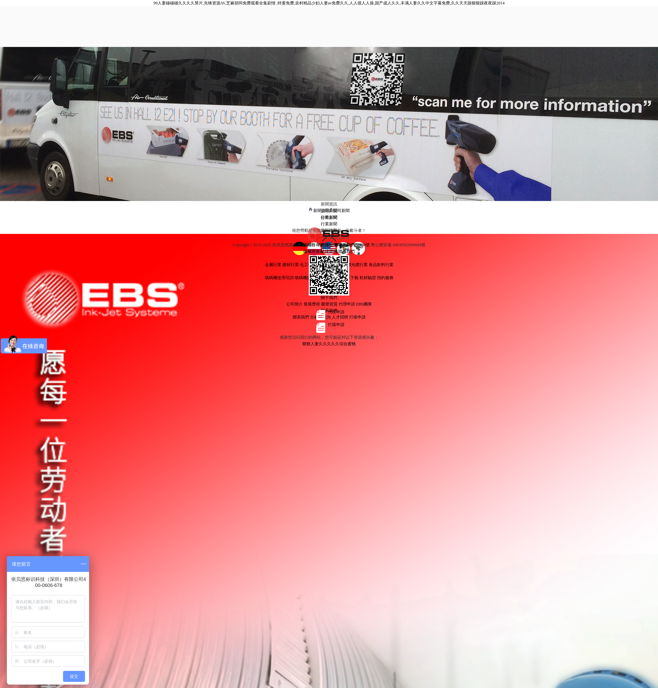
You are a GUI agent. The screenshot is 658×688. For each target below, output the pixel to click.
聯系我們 (301, 317)
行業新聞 (329, 224)
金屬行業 (273, 264)
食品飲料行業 (381, 264)
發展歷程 (312, 304)
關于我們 (329, 297)
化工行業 (308, 264)
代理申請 (347, 304)
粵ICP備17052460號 (353, 244)
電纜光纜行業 (355, 264)
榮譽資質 (329, 304)
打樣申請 (357, 317)
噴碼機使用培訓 (279, 277)
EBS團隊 (364, 304)
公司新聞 (341, 210)
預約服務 (385, 277)
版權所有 (311, 251)
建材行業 (290, 264)
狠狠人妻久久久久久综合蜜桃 (329, 343)
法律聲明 (329, 251)
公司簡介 (294, 304)
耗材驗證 (368, 277)
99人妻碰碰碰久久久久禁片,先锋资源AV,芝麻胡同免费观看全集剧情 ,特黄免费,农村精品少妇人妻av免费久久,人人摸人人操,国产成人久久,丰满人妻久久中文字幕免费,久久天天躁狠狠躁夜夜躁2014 (329, 3)
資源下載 (350, 277)
